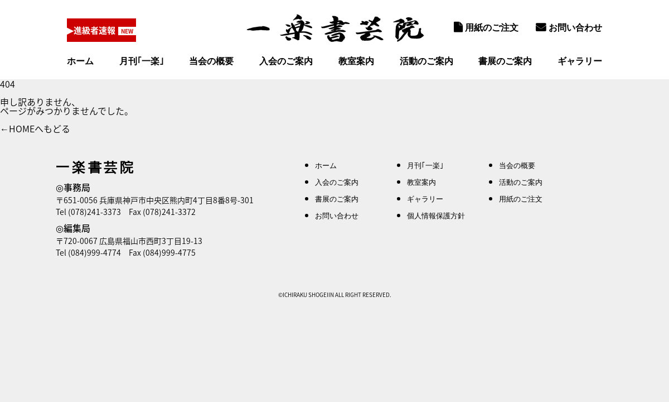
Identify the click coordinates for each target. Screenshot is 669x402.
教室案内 (356, 61)
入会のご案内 (286, 61)
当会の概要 (211, 61)
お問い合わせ (569, 27)
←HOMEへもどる (35, 128)
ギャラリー (580, 61)
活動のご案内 (426, 61)
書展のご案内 (505, 61)
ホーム (80, 61)
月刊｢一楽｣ (141, 61)
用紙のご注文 (486, 27)
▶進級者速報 (96, 30)
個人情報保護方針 (436, 215)
